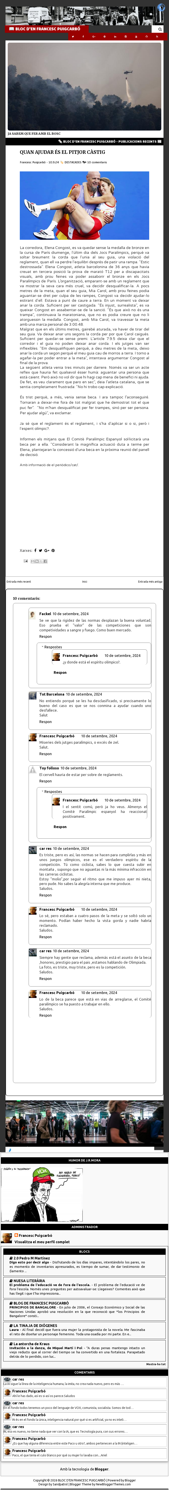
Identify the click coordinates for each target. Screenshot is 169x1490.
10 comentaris (97, 162)
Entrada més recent (19, 581)
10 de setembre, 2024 (70, 614)
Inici (84, 581)
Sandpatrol (60, 1484)
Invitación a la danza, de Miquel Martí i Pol (46, 1348)
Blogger (101, 1469)
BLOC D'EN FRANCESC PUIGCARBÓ (82, 1480)
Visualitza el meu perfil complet (42, 1242)
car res (45, 848)
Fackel (45, 614)
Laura (14, 1330)
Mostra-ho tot (156, 1364)
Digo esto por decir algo (29, 1262)
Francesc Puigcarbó (80, 655)
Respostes (53, 647)
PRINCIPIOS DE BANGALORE (33, 1307)
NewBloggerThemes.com (113, 1484)
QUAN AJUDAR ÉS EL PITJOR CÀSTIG (62, 152)
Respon (45, 636)
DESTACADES (72, 162)
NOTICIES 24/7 (19, 1148)
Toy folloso (49, 768)
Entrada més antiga (150, 581)
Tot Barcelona (51, 694)
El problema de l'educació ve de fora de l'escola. (50, 1285)
